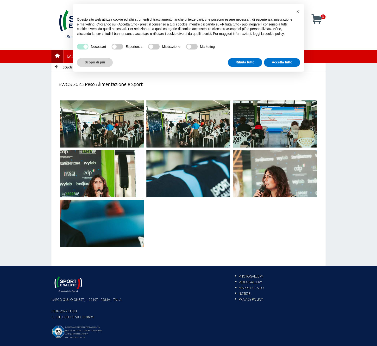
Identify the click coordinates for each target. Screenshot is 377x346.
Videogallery (250, 282)
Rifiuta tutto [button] (245, 62)
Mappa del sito (251, 288)
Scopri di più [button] (95, 62)
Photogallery (251, 276)
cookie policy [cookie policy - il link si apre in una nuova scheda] (274, 34)
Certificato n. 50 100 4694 (72, 317)
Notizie (245, 294)
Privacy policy (251, 299)
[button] (298, 11)
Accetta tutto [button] (282, 62)
